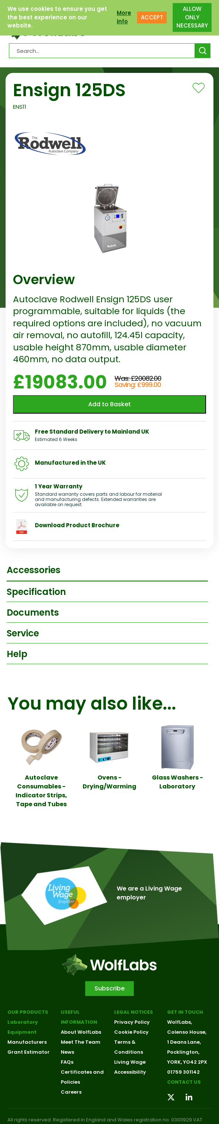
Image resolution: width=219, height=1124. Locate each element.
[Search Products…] (102, 50)
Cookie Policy (131, 1032)
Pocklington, (183, 1052)
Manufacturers (27, 1042)
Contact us (184, 1082)
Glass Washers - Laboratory (177, 782)
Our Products (27, 1012)
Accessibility (130, 1072)
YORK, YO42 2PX (187, 1062)
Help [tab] (17, 654)
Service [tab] (23, 633)
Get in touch (185, 1012)
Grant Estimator (28, 1052)
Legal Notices (133, 1012)
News (67, 1052)
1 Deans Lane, (184, 1042)
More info (124, 11)
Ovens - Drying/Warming (109, 782)
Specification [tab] (36, 592)
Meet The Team (80, 1042)
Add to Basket (109, 404)
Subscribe (109, 988)
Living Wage (130, 1062)
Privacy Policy (132, 1022)
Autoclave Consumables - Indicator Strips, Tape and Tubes (41, 790)
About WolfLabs (81, 1032)
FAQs (67, 1062)
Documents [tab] (33, 612)
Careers (71, 1092)
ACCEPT (152, 10)
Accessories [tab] (33, 570)
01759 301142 (183, 1072)
